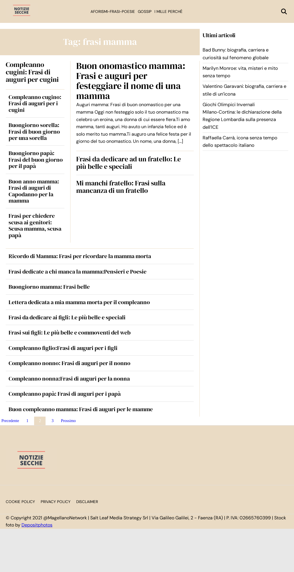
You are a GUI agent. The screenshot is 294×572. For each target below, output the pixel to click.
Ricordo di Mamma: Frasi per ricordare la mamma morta (80, 256)
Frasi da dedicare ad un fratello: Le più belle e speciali (128, 162)
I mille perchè (168, 11)
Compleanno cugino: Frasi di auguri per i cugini (35, 103)
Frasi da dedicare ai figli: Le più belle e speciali (67, 317)
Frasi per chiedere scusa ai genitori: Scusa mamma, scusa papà (35, 225)
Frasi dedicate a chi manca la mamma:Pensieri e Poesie (77, 272)
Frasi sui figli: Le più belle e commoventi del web (70, 332)
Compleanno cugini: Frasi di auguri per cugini (32, 72)
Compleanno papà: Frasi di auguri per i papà (65, 394)
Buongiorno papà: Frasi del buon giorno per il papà (36, 159)
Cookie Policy (20, 501)
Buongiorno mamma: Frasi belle (49, 287)
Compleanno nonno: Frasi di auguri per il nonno (69, 363)
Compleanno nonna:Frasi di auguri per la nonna (69, 379)
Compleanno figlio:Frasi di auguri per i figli (63, 348)
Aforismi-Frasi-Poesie (113, 11)
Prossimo (68, 421)
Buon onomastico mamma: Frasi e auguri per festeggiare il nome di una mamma (130, 81)
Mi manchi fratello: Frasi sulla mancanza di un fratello (120, 186)
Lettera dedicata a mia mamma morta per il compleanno (79, 302)
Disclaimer (87, 501)
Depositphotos (36, 525)
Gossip (145, 11)
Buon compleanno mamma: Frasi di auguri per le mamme (81, 409)
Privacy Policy (55, 501)
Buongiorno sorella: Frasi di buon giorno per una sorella (34, 131)
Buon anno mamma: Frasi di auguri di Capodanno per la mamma (34, 191)
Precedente (10, 421)
